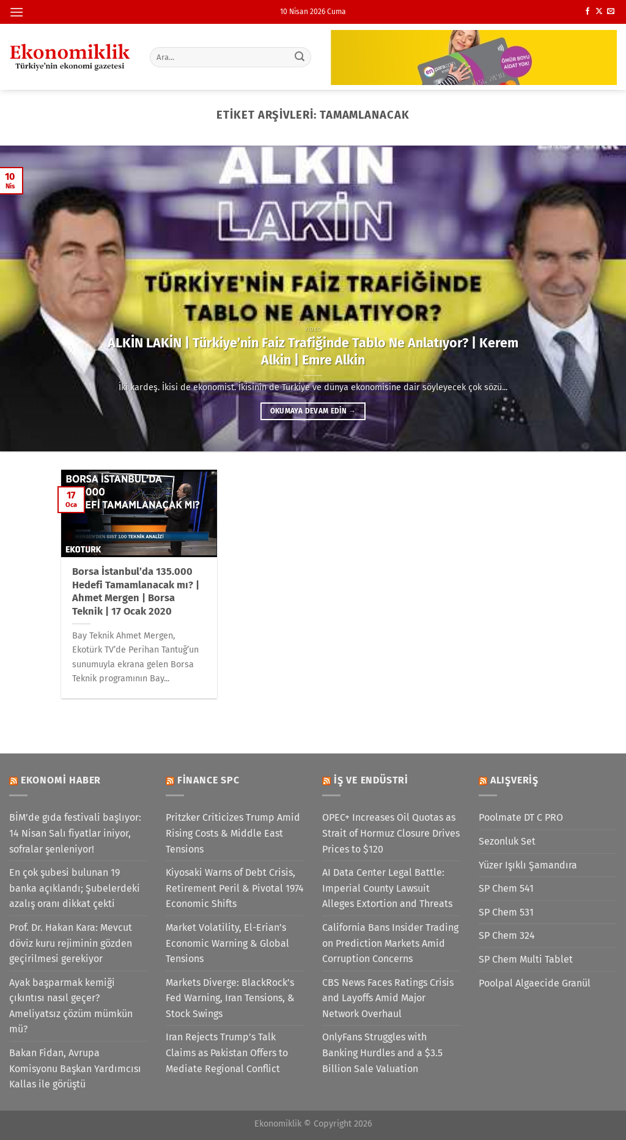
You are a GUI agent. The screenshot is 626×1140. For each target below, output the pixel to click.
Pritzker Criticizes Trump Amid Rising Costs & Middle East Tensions (233, 833)
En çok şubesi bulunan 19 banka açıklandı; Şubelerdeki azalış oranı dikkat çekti (74, 888)
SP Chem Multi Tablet (526, 959)
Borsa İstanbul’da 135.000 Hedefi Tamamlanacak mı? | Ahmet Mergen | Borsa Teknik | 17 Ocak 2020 (135, 591)
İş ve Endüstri (371, 780)
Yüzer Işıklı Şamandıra (528, 865)
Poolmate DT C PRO (521, 817)
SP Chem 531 (506, 912)
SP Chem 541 (506, 888)
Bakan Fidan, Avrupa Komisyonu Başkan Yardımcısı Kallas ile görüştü (75, 1068)
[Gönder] (299, 56)
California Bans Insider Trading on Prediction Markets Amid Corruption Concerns (390, 943)
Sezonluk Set (507, 841)
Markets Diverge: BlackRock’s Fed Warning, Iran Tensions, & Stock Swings (230, 998)
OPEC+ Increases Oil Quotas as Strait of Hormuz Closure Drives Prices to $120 (391, 833)
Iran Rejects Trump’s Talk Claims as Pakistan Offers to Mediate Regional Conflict (227, 1052)
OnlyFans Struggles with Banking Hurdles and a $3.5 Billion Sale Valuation (382, 1052)
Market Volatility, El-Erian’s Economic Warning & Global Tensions (227, 943)
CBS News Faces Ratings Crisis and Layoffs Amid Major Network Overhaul (388, 998)
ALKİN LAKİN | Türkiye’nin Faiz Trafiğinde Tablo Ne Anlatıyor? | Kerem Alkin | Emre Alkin (313, 351)
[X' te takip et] (599, 11)
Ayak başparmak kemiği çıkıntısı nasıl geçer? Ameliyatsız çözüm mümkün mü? (71, 1006)
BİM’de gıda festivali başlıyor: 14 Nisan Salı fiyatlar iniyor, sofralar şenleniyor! (75, 833)
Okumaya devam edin (313, 410)
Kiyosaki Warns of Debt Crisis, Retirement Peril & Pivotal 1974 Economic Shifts (235, 888)
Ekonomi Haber (61, 780)
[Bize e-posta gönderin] (610, 11)
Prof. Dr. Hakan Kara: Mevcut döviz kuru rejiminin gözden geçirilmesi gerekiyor (70, 943)
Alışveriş (514, 780)
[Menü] (16, 12)
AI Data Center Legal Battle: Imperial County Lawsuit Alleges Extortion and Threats (387, 888)
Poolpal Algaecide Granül (535, 983)
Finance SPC (208, 780)
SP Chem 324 (507, 935)
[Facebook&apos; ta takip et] (587, 11)
